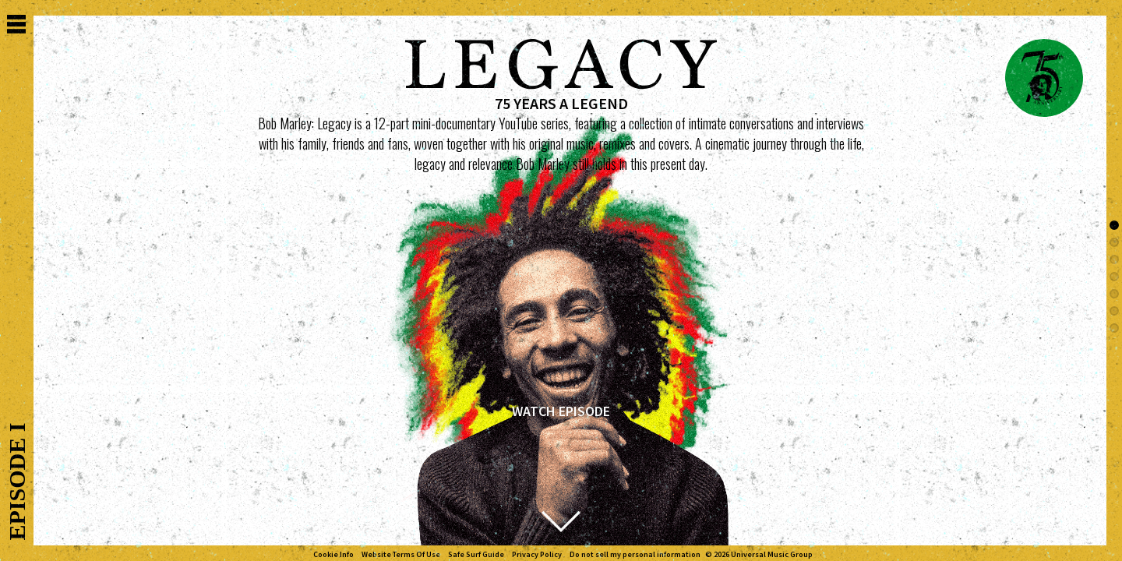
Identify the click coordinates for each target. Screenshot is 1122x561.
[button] (1114, 225)
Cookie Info (333, 554)
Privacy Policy (537, 554)
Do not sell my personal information (635, 554)
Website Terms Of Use (401, 554)
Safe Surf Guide (476, 554)
